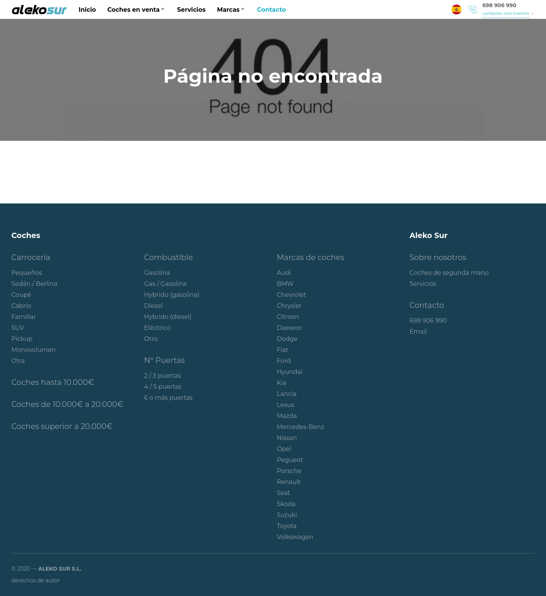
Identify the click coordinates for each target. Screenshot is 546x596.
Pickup (22, 338)
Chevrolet (291, 294)
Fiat (282, 349)
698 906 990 (499, 5)
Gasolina (157, 272)
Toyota (287, 526)
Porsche (289, 471)
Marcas (228, 9)
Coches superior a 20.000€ (62, 426)
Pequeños (26, 272)
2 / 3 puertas (162, 375)
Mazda (287, 415)
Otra (18, 360)
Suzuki (287, 515)
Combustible (168, 257)
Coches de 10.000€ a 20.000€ (67, 404)
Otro (151, 338)
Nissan (287, 437)
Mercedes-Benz (300, 426)
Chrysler (289, 305)
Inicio (87, 9)
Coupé (21, 294)
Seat (283, 493)
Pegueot (290, 460)
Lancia (287, 393)
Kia (281, 382)
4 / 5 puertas (163, 386)
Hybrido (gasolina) (171, 294)
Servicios (191, 9)
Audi (284, 272)
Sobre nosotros (438, 257)
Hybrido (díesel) (167, 316)
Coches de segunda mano (449, 272)
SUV (17, 327)
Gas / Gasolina (165, 283)
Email (418, 331)
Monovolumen (33, 349)
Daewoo (289, 327)
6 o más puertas (168, 397)
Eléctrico (157, 327)
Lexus (285, 404)
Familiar (23, 316)
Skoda (286, 504)
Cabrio (21, 305)
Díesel (153, 305)
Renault (289, 482)
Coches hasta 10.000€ (52, 382)
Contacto (271, 9)
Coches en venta (133, 9)
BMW (285, 283)
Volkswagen (295, 537)
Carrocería (30, 257)
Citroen (288, 316)
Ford (284, 360)
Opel (284, 449)
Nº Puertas (164, 360)
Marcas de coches (310, 257)
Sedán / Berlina (34, 283)
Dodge (287, 338)
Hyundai (290, 371)
